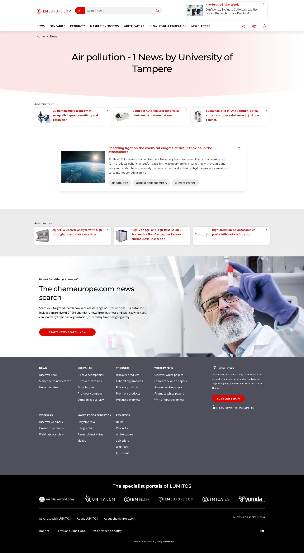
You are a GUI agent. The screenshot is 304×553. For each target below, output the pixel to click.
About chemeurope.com (119, 518)
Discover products (127, 375)
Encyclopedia (86, 422)
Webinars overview (51, 434)
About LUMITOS (87, 518)
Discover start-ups (90, 381)
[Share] (243, 26)
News (119, 422)
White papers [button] (134, 26)
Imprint (44, 531)
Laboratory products (129, 381)
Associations (86, 387)
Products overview (128, 399)
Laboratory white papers (170, 381)
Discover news (48, 375)
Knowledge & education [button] (168, 26)
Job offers (122, 440)
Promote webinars (51, 428)
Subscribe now (228, 398)
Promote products (128, 393)
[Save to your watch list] (239, 149)
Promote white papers (169, 393)
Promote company (90, 393)
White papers (124, 434)
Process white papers (168, 387)
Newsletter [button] (200, 26)
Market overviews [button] (104, 26)
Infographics (86, 428)
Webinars (122, 447)
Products (122, 428)
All (79, 10)
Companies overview (91, 399)
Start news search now (67, 332)
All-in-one (122, 453)
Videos (82, 440)
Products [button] (78, 26)
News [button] (41, 26)
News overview (48, 387)
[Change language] (254, 26)
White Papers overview (169, 399)
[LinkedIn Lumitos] (262, 531)
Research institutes (90, 434)
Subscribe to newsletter (55, 381)
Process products (127, 387)
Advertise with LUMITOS (55, 518)
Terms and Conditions (70, 531)
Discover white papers (168, 375)
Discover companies (91, 375)
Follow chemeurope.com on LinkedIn (233, 407)
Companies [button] (58, 26)
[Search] (157, 11)
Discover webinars (51, 422)
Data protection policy (106, 531)
